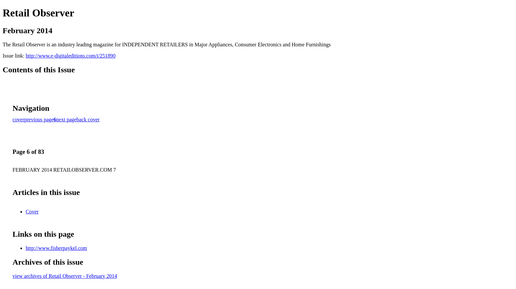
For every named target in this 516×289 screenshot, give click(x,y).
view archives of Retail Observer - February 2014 (65, 276)
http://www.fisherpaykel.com (56, 248)
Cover (32, 211)
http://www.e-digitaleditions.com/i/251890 (71, 56)
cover (18, 119)
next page (66, 119)
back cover (88, 119)
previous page (39, 119)
